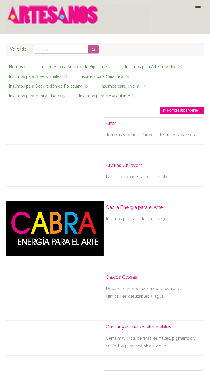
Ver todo (18, 49)
